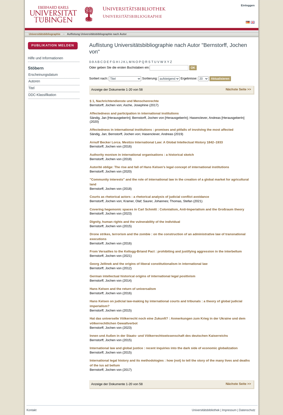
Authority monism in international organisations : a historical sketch (142, 154)
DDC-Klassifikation (42, 95)
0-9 (91, 62)
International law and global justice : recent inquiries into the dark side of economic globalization (164, 348)
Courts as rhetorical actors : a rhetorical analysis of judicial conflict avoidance (149, 197)
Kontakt (32, 410)
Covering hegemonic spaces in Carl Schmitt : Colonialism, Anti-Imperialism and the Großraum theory (167, 209)
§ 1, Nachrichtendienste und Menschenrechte (124, 101)
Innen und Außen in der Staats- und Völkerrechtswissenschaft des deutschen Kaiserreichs (159, 335)
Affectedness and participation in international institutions (134, 113)
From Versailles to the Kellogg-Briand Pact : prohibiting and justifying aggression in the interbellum (166, 251)
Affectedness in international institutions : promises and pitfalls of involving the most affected (162, 129)
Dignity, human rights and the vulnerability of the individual (135, 222)
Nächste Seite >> (238, 89)
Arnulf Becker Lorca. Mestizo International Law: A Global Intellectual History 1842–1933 (156, 142)
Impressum (229, 410)
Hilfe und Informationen (45, 58)
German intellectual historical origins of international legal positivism (142, 276)
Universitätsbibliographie (44, 34)
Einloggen (248, 5)
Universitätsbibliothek (205, 410)
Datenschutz (247, 410)
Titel (31, 88)
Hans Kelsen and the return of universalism (123, 289)
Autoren (34, 81)
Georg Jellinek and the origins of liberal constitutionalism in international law (149, 264)
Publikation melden (52, 45)
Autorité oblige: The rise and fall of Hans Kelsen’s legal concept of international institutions (159, 167)
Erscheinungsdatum (43, 75)
